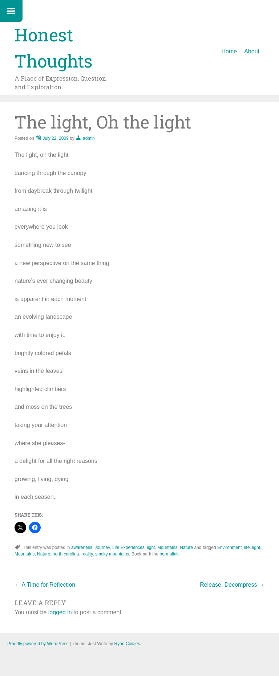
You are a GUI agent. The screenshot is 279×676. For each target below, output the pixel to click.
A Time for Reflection (45, 585)
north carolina (66, 554)
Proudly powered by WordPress (38, 643)
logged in (60, 612)
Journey (102, 547)
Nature (186, 547)
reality (87, 554)
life (247, 547)
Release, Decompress (232, 585)
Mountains (167, 547)
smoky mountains (112, 554)
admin (89, 138)
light (151, 547)
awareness (81, 547)
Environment (229, 547)
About (251, 51)
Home (229, 51)
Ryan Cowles (127, 643)
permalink (168, 554)
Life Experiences (128, 547)
